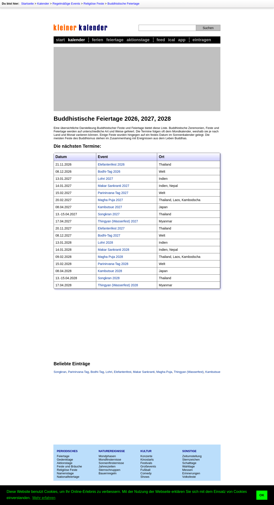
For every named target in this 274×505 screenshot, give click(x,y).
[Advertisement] (137, 79)
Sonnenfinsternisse (111, 463)
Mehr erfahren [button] (43, 498)
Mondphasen (107, 456)
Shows (144, 476)
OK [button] (261, 495)
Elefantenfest (122, 372)
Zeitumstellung (192, 456)
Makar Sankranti (144, 372)
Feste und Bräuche (69, 466)
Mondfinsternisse (110, 459)
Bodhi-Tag (97, 372)
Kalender (43, 3)
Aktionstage (138, 40)
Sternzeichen (191, 459)
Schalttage (189, 463)
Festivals (146, 463)
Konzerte (146, 456)
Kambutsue (212, 372)
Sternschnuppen (110, 470)
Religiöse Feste (94, 3)
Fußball (145, 470)
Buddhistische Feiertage (123, 3)
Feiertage (114, 40)
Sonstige (189, 451)
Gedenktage (65, 459)
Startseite (27, 3)
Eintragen (201, 40)
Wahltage (188, 466)
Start (60, 40)
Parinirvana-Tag (78, 372)
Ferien (97, 40)
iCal (171, 40)
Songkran (60, 372)
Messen (187, 470)
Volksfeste (189, 476)
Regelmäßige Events (66, 3)
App (182, 40)
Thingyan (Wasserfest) (189, 372)
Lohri (109, 372)
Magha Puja (164, 372)
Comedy (145, 473)
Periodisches (67, 451)
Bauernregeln (108, 473)
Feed (160, 40)
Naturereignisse (112, 451)
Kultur (145, 451)
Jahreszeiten (107, 466)
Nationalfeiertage (68, 476)
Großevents (148, 466)
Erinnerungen (191, 473)
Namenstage (65, 473)
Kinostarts (147, 459)
